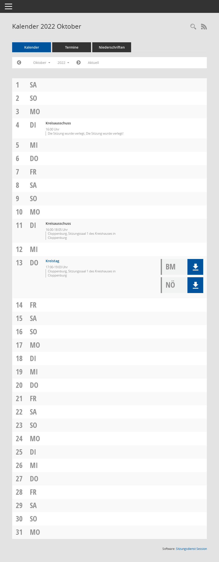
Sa (33, 85)
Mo (35, 111)
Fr (33, 172)
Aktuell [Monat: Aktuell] (93, 62)
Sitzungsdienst (191, 549)
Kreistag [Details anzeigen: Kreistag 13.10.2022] (52, 261)
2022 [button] (63, 62)
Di (33, 125)
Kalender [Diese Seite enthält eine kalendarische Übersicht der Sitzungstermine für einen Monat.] (31, 47)
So (33, 98)
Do (34, 158)
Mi (34, 145)
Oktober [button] (41, 62)
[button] (195, 267)
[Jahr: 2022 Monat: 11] (78, 62)
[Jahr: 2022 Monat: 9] (19, 62)
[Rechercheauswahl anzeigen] (193, 27)
